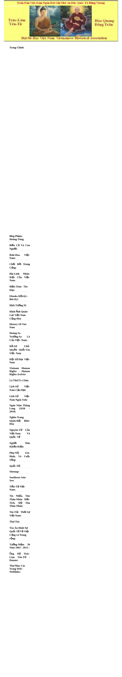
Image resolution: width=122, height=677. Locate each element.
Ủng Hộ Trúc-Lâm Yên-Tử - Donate (19, 557)
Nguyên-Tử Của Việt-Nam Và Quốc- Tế (19, 433)
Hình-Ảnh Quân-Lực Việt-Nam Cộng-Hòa (18, 315)
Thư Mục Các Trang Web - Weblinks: (17, 568)
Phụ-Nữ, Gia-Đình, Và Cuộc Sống (19, 456)
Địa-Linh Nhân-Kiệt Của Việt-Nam (19, 277)
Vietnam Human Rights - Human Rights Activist (19, 371)
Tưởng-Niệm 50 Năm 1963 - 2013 (19, 546)
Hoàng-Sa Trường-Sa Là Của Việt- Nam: (19, 337)
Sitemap (14, 471)
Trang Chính (16, 47)
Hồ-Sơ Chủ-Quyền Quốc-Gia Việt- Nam (19, 350)
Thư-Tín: (14, 521)
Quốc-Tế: (15, 466)
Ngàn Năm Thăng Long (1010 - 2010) (19, 408)
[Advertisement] (19, 97)
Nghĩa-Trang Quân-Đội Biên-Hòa (19, 420)
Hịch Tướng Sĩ (17, 305)
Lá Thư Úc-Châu (18, 380)
